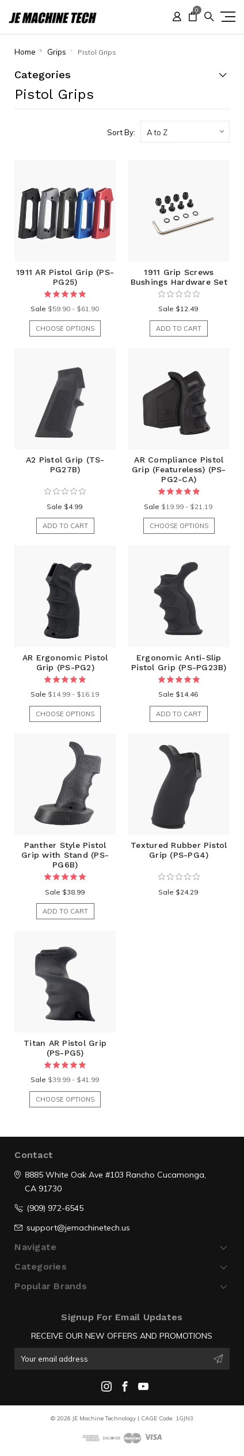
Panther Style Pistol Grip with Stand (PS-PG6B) (65, 854)
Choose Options (65, 328)
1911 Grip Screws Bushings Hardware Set (179, 276)
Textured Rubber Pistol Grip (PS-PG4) (179, 849)
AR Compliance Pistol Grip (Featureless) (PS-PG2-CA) (179, 469)
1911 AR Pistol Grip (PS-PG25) (65, 276)
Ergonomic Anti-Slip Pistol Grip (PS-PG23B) (179, 662)
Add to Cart (178, 328)
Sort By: (121, 132)
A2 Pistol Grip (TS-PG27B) (65, 464)
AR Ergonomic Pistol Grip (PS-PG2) (65, 662)
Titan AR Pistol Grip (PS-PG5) (65, 1047)
